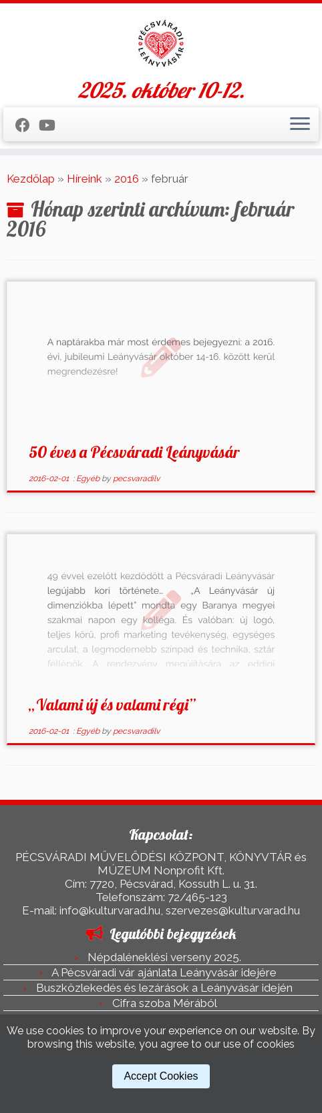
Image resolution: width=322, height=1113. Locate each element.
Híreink (84, 178)
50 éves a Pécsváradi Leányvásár (134, 452)
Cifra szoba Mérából (164, 1003)
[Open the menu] (300, 125)
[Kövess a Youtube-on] (51, 125)
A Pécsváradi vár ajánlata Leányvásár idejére (164, 972)
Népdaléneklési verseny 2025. (164, 957)
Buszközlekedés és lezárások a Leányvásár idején (164, 987)
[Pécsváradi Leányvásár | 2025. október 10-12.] (161, 43)
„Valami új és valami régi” (112, 704)
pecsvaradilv (136, 478)
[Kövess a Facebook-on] (27, 125)
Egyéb (89, 478)
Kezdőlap (31, 178)
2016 (126, 178)
